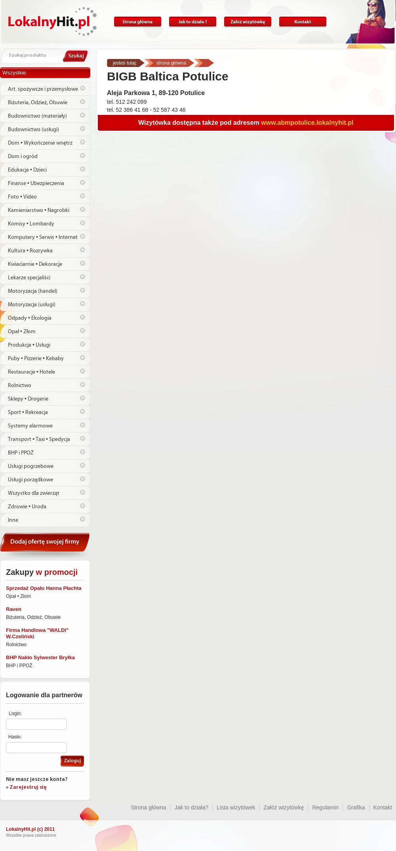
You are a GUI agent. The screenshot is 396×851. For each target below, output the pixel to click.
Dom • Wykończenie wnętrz (40, 143)
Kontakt (302, 22)
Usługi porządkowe (30, 480)
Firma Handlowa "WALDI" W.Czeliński (37, 633)
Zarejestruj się (28, 787)
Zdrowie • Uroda (27, 507)
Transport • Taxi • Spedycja (39, 439)
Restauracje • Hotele (31, 372)
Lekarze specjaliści (29, 278)
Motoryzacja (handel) (32, 291)
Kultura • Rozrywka (30, 251)
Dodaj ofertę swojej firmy (45, 545)
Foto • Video (22, 197)
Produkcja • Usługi (29, 345)
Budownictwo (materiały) (37, 116)
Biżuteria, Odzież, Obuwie (37, 102)
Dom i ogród (23, 156)
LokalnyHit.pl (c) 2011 (30, 829)
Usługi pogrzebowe (30, 466)
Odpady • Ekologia (29, 318)
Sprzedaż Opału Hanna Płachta (44, 588)
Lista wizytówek (236, 807)
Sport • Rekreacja (28, 412)
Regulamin (325, 807)
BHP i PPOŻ (21, 453)
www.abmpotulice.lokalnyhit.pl (307, 122)
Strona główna (137, 22)
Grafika (356, 807)
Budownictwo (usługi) (33, 129)
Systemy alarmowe (30, 426)
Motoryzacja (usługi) (31, 304)
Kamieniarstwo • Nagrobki (38, 210)
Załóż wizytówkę (247, 22)
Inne (13, 520)
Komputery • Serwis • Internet (43, 237)
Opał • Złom (22, 331)
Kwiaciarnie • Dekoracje (35, 264)
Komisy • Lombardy (31, 224)
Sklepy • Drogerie (28, 399)
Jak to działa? (192, 22)
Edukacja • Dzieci (27, 170)
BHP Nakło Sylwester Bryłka (40, 657)
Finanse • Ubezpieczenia (36, 183)
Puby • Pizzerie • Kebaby (36, 358)
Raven (13, 609)
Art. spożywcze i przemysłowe (43, 89)
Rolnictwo (19, 385)
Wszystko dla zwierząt (33, 493)
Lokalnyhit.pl (52, 21)
